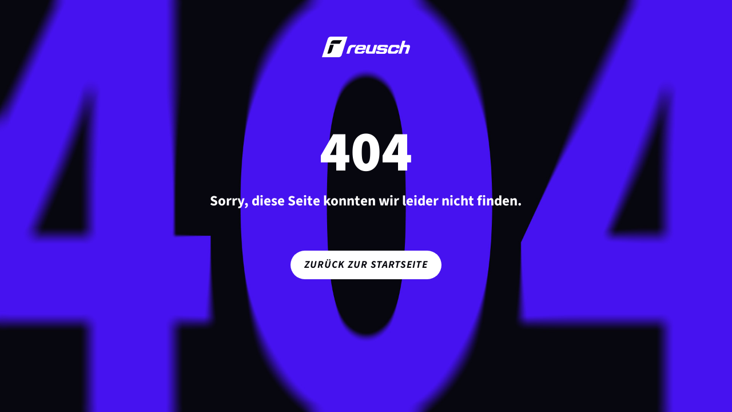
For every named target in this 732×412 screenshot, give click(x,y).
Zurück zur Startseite (366, 265)
